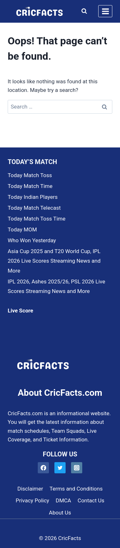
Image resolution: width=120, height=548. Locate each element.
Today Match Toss (30, 175)
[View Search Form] (82, 11)
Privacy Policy (32, 500)
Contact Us (91, 500)
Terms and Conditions (76, 488)
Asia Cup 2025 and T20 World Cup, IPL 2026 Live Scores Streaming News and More (54, 261)
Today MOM (22, 229)
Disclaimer (30, 488)
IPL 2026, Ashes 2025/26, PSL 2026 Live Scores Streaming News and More (56, 286)
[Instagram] (76, 467)
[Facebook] (43, 467)
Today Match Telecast (34, 208)
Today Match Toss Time (36, 218)
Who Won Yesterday (32, 240)
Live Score (20, 310)
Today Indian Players (33, 197)
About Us (60, 512)
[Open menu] (105, 11)
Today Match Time (30, 186)
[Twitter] (60, 467)
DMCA (63, 500)
